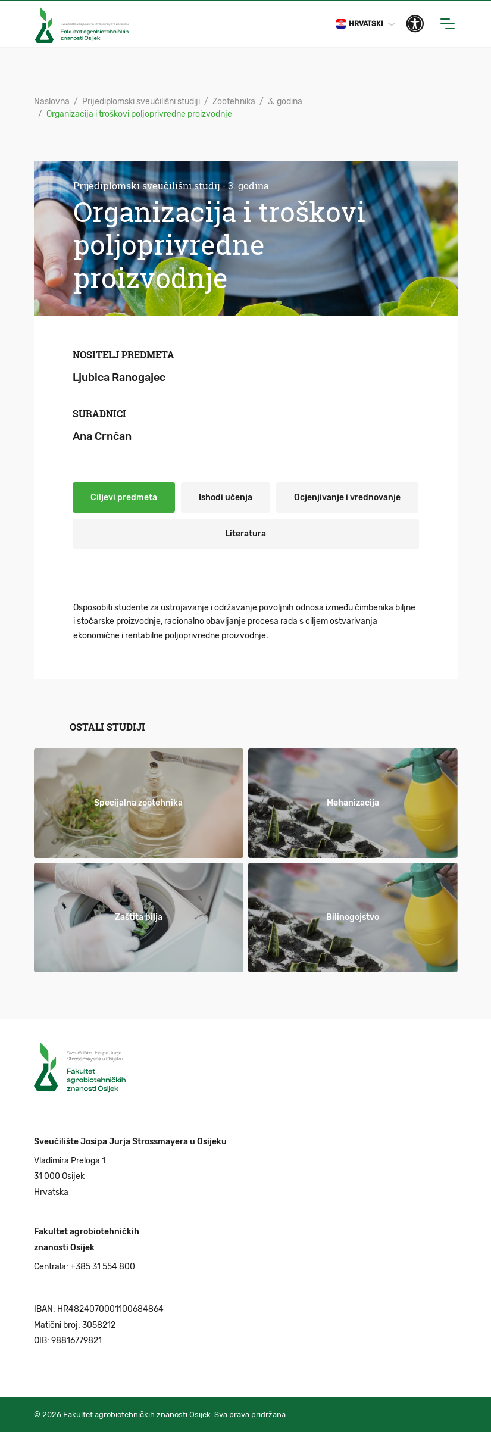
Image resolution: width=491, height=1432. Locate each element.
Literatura (245, 534)
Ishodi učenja (225, 497)
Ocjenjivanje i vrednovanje (347, 497)
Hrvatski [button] (359, 24)
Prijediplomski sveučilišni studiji (141, 101)
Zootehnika (233, 101)
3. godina (285, 101)
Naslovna (52, 101)
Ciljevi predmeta (123, 497)
